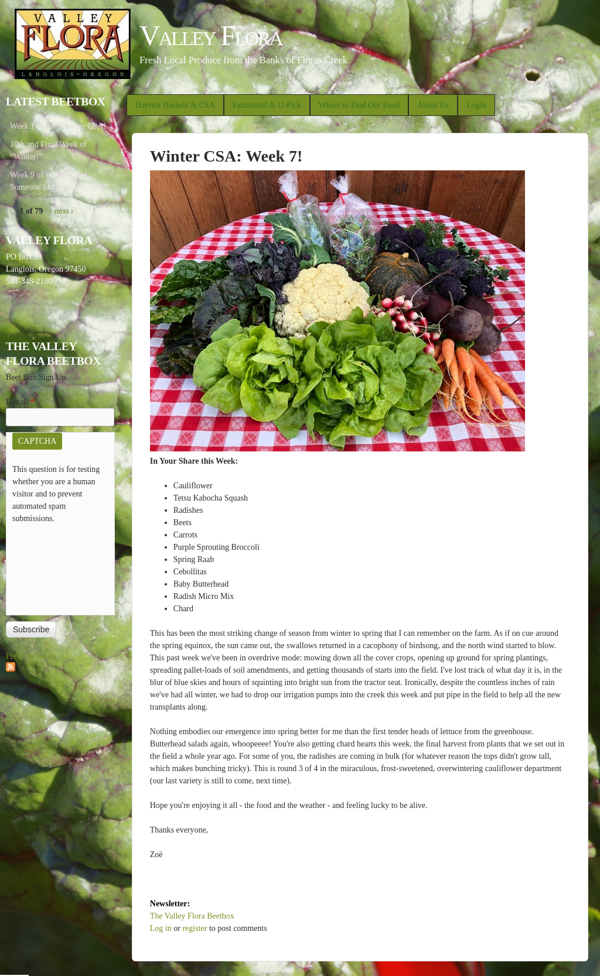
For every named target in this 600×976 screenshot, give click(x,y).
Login (476, 105)
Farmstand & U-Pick (267, 105)
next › (63, 211)
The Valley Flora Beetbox (192, 916)
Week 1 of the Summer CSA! (58, 126)
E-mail (20, 402)
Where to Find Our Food (359, 105)
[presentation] (60, 567)
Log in (161, 928)
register (194, 928)
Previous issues (31, 656)
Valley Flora (210, 35)
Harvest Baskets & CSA (175, 105)
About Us (433, 105)
